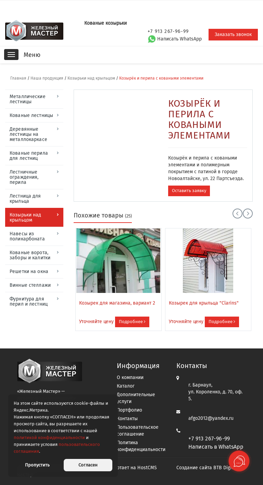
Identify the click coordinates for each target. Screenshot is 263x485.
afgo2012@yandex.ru (211, 418)
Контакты (127, 419)
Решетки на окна (29, 271)
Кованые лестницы (31, 115)
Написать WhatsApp (175, 39)
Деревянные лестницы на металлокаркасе (28, 134)
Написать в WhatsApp (215, 446)
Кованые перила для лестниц (29, 155)
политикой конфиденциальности (49, 437)
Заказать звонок (233, 34)
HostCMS (147, 468)
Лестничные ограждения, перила (24, 177)
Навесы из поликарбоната (27, 236)
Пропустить (37, 465)
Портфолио (129, 410)
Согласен (88, 465)
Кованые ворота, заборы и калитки (30, 255)
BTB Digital (225, 468)
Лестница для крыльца (25, 198)
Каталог (126, 386)
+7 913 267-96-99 (209, 438)
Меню (32, 55)
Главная (18, 78)
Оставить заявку (189, 190)
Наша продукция (46, 78)
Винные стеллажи (30, 285)
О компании (130, 377)
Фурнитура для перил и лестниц (29, 301)
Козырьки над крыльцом (91, 78)
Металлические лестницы (28, 99)
